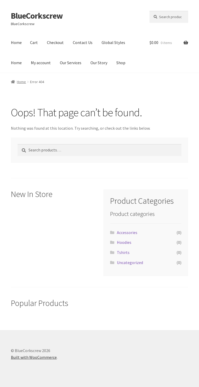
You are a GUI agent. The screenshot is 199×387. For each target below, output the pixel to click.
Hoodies (124, 242)
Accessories (127, 232)
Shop (120, 62)
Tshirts (123, 252)
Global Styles (113, 42)
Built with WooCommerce (34, 357)
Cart (34, 42)
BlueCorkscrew (37, 16)
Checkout (55, 42)
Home (16, 42)
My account (41, 62)
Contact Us (83, 42)
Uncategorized (130, 262)
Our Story (98, 62)
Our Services (70, 62)
